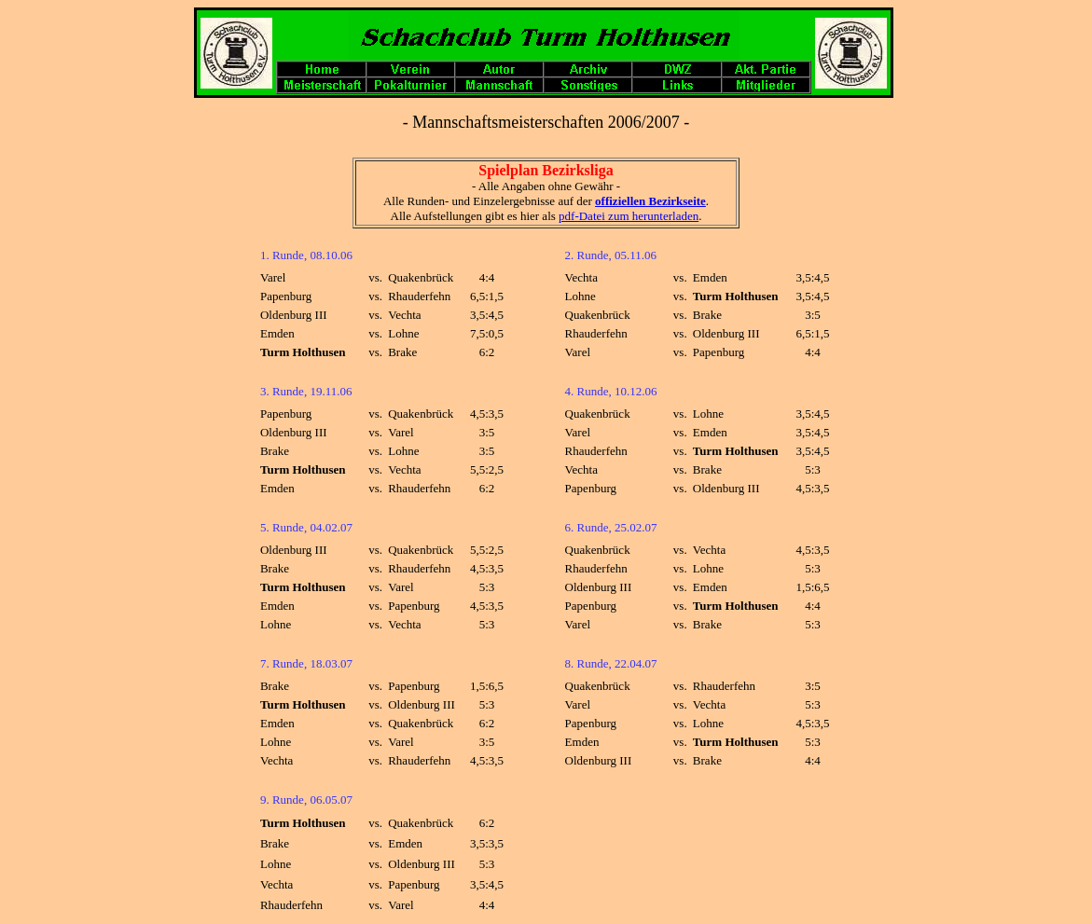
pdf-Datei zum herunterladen (628, 216)
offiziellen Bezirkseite (650, 201)
